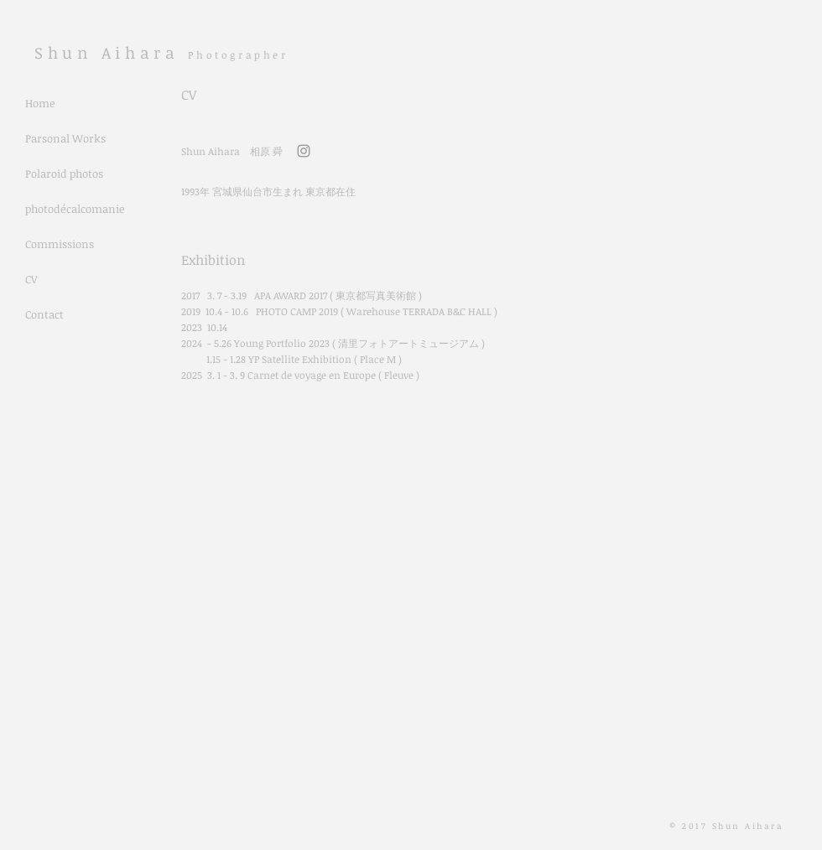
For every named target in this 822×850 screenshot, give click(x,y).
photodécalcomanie (75, 208)
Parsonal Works (65, 138)
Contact (44, 314)
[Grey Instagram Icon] (303, 151)
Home (40, 103)
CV (31, 279)
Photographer (238, 54)
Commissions (59, 243)
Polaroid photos (64, 173)
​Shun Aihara (111, 53)
